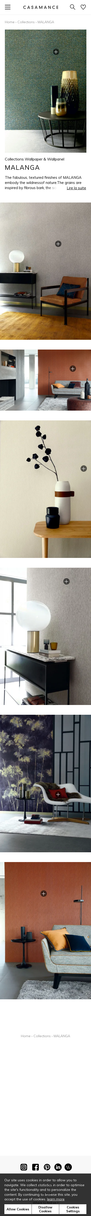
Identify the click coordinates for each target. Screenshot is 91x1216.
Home (10, 22)
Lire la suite (76, 188)
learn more (56, 1199)
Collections (26, 22)
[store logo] (40, 7)
